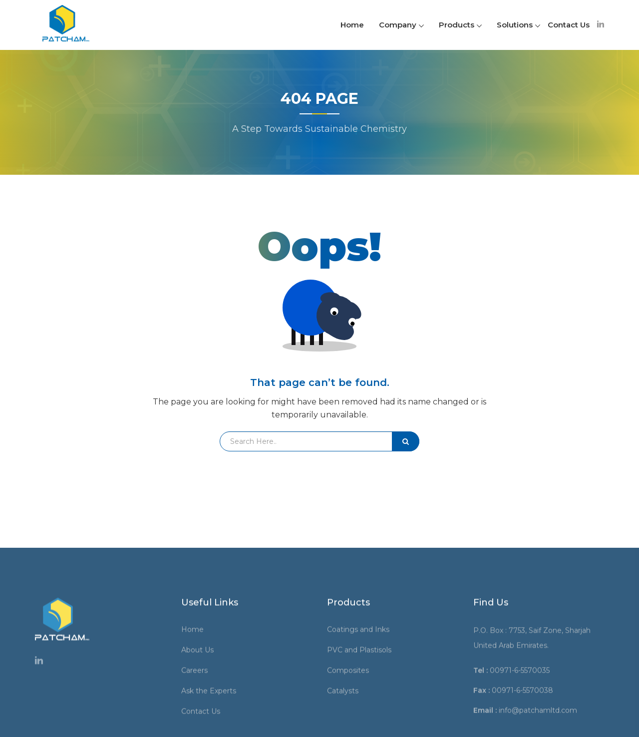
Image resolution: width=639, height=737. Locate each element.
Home (352, 24)
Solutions (518, 24)
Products (460, 24)
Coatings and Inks (361, 713)
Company (401, 24)
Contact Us (569, 24)
